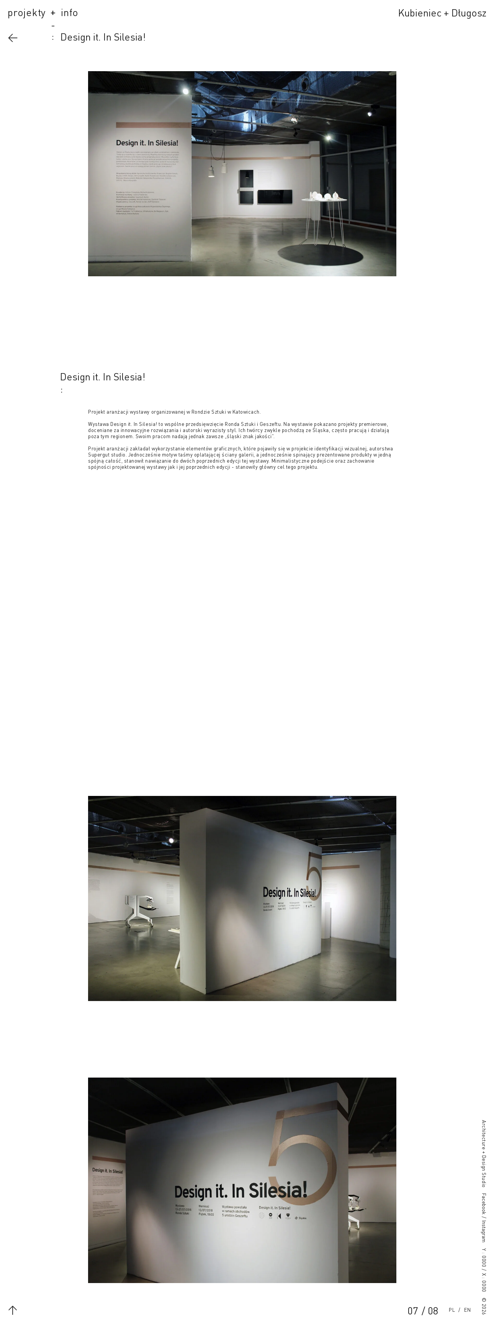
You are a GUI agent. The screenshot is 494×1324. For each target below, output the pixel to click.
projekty (27, 13)
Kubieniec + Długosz (442, 14)
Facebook (483, 1204)
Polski (451, 1310)
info (70, 13)
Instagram (483, 1231)
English (467, 1310)
